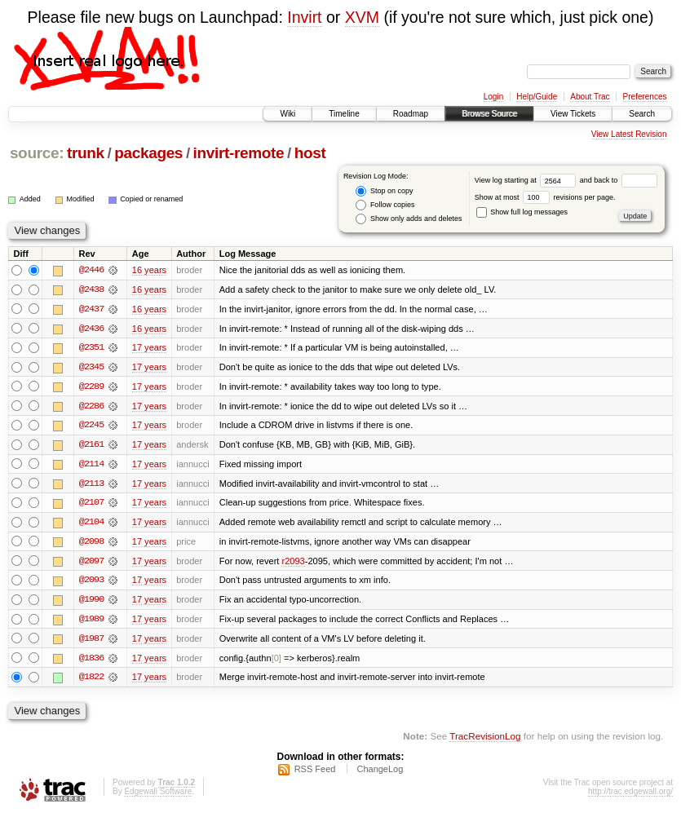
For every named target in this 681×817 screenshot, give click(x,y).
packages (148, 152)
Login (493, 96)
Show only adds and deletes (409, 219)
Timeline (344, 113)
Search (642, 113)
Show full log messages (522, 212)
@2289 (91, 387)
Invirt (304, 17)
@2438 (91, 289)
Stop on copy (384, 191)
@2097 (91, 563)
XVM (362, 17)
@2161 (91, 446)
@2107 (91, 504)
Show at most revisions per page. (545, 197)
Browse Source (489, 113)
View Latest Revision (629, 134)
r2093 (292, 563)
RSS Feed (315, 773)
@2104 (91, 524)
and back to (618, 180)
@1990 (91, 602)
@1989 (91, 622)
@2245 (91, 426)
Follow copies (385, 205)
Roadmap (410, 113)
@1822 (91, 680)
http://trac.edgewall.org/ (630, 795)
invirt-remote (239, 152)
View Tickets (573, 113)
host (310, 152)
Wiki (287, 113)
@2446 (91, 269)
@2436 (91, 328)
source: (37, 152)
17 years (149, 348)
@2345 (91, 367)
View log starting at (527, 180)
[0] (276, 661)
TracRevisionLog (484, 740)
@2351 (91, 348)
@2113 (91, 485)
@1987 (91, 641)
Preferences (645, 96)
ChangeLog (379, 773)
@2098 (91, 543)
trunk (85, 152)
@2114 (91, 465)
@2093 (91, 583)
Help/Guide (536, 96)
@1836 (91, 661)
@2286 (91, 406)
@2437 (91, 309)
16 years (149, 270)
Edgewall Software (158, 795)
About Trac (589, 96)
